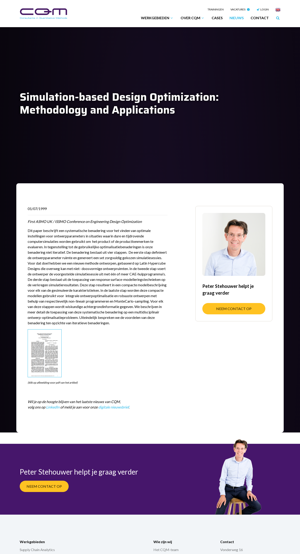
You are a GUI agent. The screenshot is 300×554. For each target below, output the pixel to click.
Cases (217, 18)
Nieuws (237, 18)
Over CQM (193, 17)
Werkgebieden (157, 17)
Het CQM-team (166, 549)
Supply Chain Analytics (37, 549)
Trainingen (216, 9)
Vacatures (240, 9)
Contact (260, 18)
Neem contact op (234, 308)
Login (262, 9)
